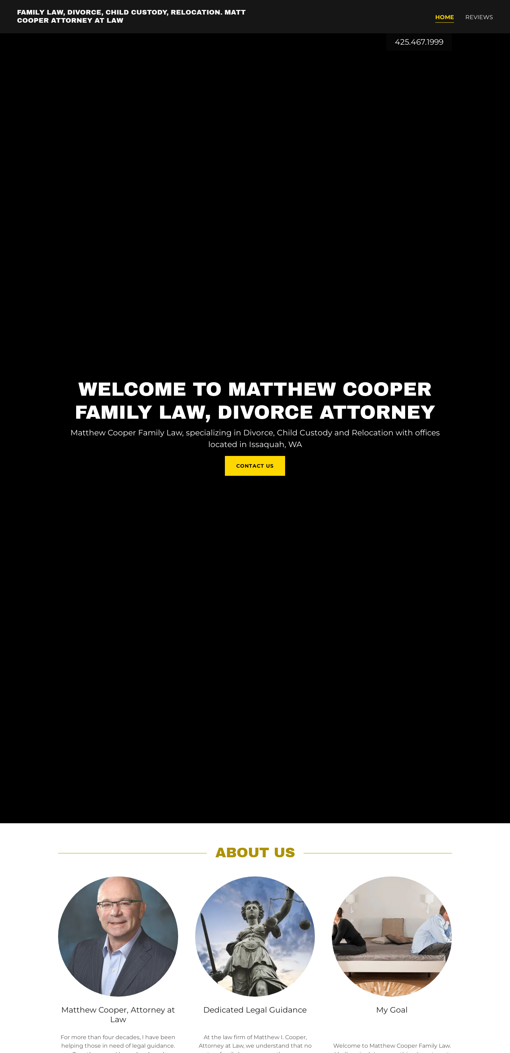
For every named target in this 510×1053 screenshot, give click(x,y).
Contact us (255, 466)
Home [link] (444, 17)
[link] (133, 20)
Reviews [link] (479, 17)
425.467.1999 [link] (419, 42)
